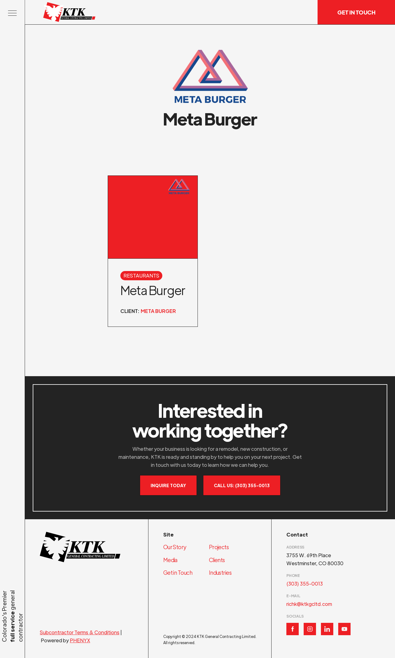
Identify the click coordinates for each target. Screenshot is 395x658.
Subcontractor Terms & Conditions (79, 632)
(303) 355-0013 (304, 583)
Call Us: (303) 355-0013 (242, 485)
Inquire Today (168, 485)
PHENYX (80, 640)
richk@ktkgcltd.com (309, 604)
